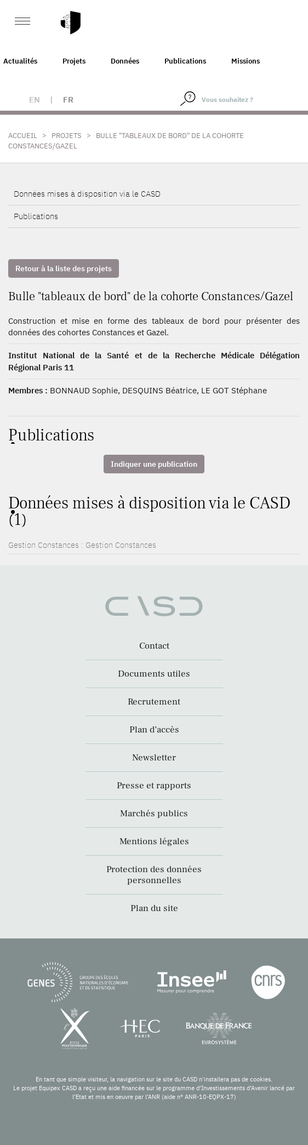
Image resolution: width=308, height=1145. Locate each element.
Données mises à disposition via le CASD (87, 193)
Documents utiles (154, 674)
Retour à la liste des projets (63, 268)
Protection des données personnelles (154, 874)
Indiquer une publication (154, 464)
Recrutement (154, 702)
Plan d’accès (154, 730)
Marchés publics (154, 814)
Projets (73, 61)
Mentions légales (154, 841)
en (34, 99)
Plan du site (154, 908)
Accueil (22, 135)
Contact (154, 646)
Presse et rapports (154, 786)
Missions (245, 61)
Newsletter (154, 758)
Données (125, 61)
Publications (185, 61)
